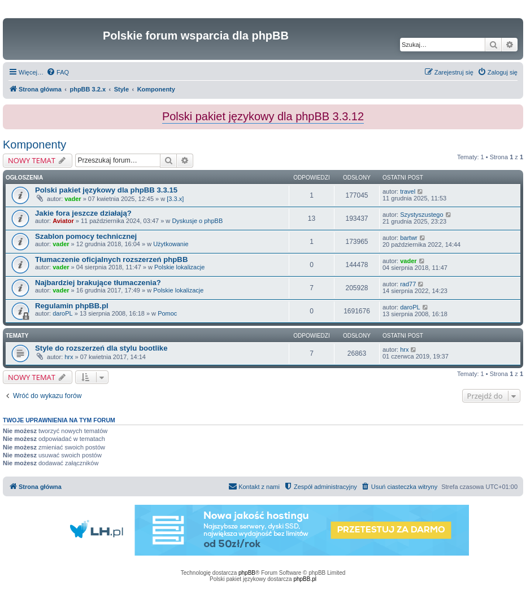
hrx (68, 356)
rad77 (408, 284)
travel (407, 191)
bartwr (409, 237)
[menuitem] (57, 72)
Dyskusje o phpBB (197, 220)
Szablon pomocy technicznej (86, 236)
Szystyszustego (421, 214)
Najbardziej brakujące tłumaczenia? (98, 282)
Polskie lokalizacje (179, 267)
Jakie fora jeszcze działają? (83, 213)
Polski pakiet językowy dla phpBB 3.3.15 (106, 190)
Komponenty (34, 144)
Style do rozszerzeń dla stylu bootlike (101, 348)
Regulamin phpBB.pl (71, 306)
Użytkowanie (170, 244)
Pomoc (167, 313)
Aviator (63, 220)
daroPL (62, 313)
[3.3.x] (175, 198)
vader (72, 198)
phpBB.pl (304, 579)
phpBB (246, 573)
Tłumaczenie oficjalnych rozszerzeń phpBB (111, 259)
